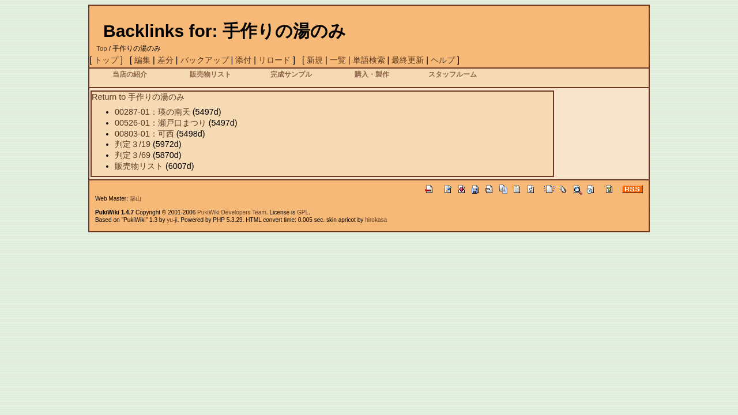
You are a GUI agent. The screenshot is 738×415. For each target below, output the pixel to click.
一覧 (338, 60)
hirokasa (376, 220)
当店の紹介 (129, 74)
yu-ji (172, 220)
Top (101, 48)
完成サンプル (291, 74)
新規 (315, 60)
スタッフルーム (452, 74)
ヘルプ (443, 60)
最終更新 (407, 60)
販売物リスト (210, 74)
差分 (165, 60)
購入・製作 (372, 74)
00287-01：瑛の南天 (152, 111)
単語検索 (369, 60)
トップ (106, 60)
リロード (274, 60)
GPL (302, 212)
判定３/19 (132, 144)
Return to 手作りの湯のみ (138, 96)
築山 (135, 198)
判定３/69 (132, 155)
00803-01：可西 (144, 133)
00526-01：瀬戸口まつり (160, 122)
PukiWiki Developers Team (231, 212)
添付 (243, 60)
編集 (142, 60)
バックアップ (204, 60)
